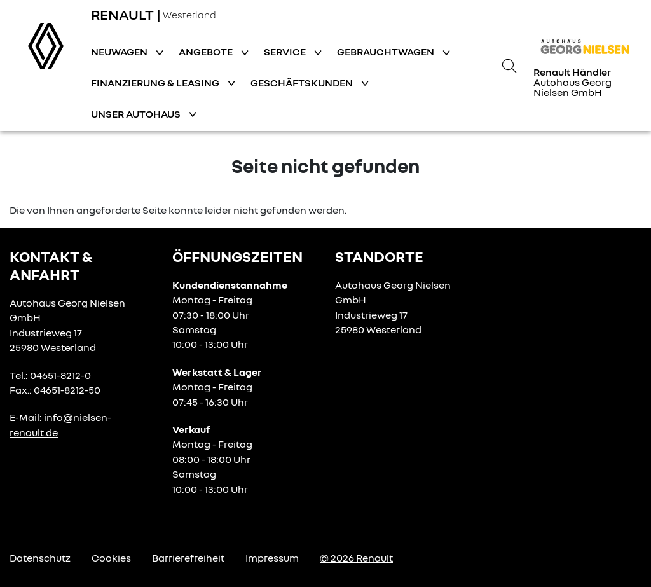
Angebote (207, 51)
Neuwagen (120, 51)
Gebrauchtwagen (386, 51)
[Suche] (509, 65)
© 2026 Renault (356, 557)
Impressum (272, 557)
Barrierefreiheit (188, 557)
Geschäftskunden (302, 82)
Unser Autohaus (136, 113)
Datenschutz (40, 557)
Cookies (111, 557)
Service (286, 51)
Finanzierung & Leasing (156, 82)
